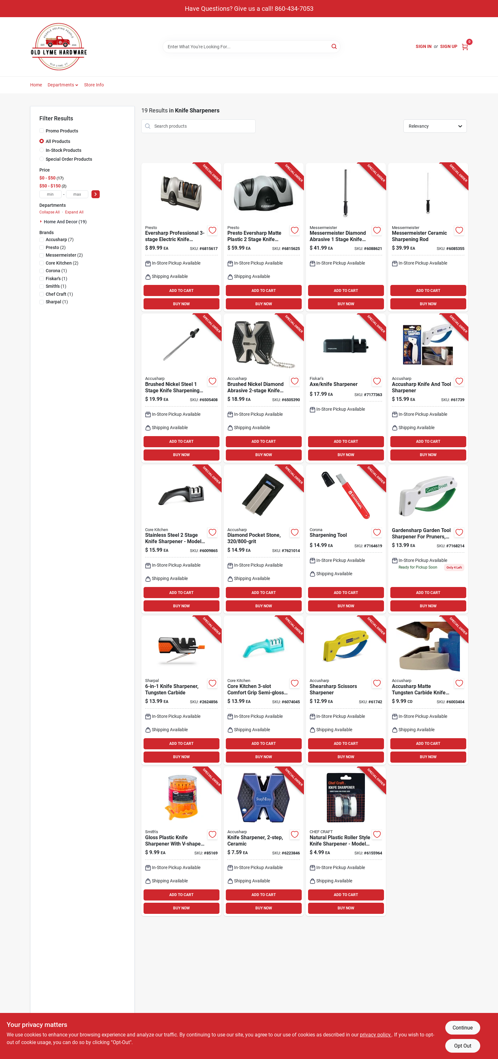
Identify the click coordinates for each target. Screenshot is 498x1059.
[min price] (50, 194)
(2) (56, 247)
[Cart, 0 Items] (465, 46)
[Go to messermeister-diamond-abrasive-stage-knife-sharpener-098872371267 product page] (346, 237)
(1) (56, 270)
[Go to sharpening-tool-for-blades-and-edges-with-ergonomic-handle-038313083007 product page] (346, 539)
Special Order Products (69, 159)
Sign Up (448, 46)
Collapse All (49, 212)
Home (36, 84)
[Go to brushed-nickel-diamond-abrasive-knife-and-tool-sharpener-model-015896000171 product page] (264, 388)
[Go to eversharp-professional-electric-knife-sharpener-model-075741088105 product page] (181, 237)
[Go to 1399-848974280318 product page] (181, 539)
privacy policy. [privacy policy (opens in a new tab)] (376, 1035)
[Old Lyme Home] (58, 47)
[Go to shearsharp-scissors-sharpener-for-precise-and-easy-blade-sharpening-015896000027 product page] (346, 690)
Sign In (424, 46)
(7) (60, 239)
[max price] (77, 194)
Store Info (94, 84)
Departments (61, 84)
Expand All (74, 212)
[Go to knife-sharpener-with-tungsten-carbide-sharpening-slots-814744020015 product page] (181, 690)
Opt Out (462, 1046)
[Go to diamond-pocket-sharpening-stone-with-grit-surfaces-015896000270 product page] (264, 539)
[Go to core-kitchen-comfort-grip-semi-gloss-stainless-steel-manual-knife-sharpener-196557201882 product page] (264, 690)
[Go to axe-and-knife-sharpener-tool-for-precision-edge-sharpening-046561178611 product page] (346, 388)
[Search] (334, 46)
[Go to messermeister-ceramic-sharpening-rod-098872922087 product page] (428, 237)
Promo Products (62, 130)
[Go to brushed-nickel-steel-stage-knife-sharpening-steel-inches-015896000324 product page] (181, 388)
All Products (58, 141)
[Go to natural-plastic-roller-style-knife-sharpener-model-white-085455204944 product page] (346, 841)
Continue (463, 1028)
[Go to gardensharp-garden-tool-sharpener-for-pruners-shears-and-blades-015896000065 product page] (428, 539)
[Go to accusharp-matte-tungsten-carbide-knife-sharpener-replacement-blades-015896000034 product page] (428, 690)
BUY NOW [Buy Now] (181, 304)
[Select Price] (95, 194)
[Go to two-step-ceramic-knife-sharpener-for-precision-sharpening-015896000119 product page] (264, 841)
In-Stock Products (63, 150)
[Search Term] (251, 46)
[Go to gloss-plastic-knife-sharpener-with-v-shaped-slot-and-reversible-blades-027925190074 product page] (181, 841)
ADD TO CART (181, 290)
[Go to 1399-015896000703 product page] (428, 388)
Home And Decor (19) (65, 221)
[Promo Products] (41, 130)
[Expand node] (41, 221)
